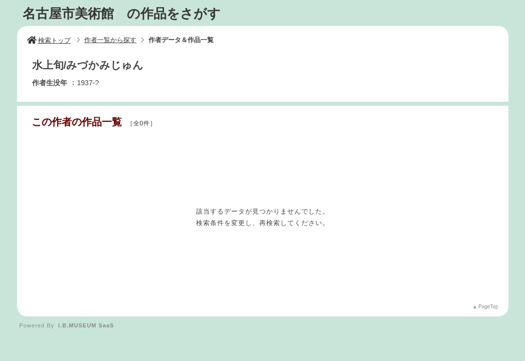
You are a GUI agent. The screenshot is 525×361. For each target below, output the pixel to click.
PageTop (488, 306)
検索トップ (49, 40)
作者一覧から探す (110, 40)
